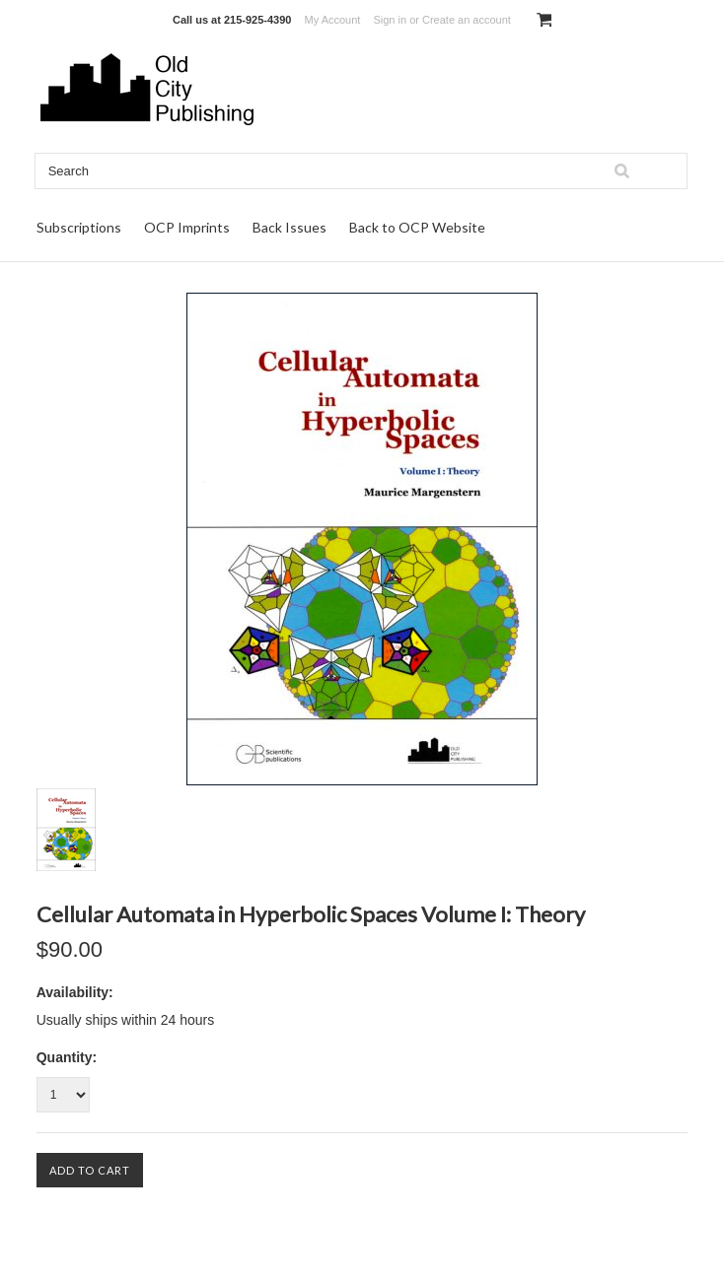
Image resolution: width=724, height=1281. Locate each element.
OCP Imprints (187, 227)
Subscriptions (78, 227)
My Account (333, 20)
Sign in (389, 20)
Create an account (466, 20)
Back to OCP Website (417, 227)
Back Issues (289, 227)
